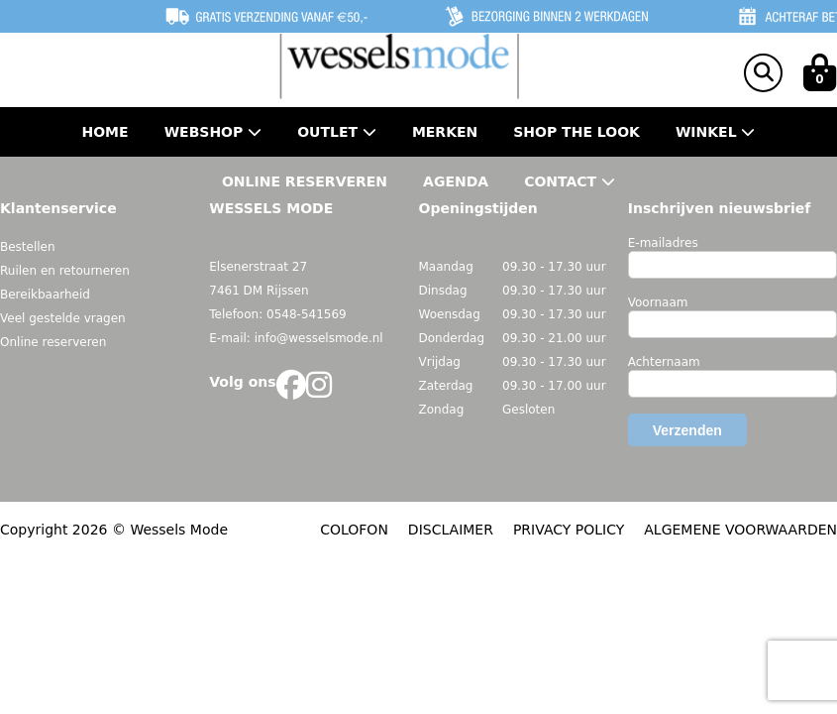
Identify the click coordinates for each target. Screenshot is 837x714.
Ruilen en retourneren (65, 271)
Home (105, 132)
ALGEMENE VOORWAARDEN (740, 529)
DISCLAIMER (450, 529)
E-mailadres (663, 243)
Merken (444, 132)
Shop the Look (576, 132)
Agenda (455, 181)
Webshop (213, 132)
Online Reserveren (304, 181)
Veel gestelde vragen (63, 318)
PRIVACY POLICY (568, 529)
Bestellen (27, 247)
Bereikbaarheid (45, 294)
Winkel (716, 132)
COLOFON (354, 529)
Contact (569, 181)
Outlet (336, 132)
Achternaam (664, 362)
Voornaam (658, 302)
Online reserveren (53, 342)
